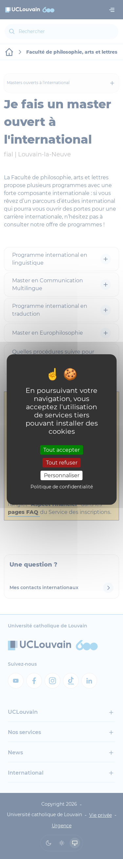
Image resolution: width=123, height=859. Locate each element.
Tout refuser (61, 463)
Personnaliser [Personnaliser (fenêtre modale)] (61, 475)
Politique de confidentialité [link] (62, 487)
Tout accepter (61, 450)
